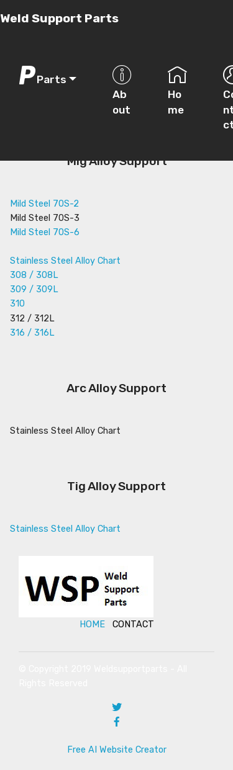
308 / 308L (34, 275)
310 (17, 303)
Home (177, 90)
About (122, 90)
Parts (42, 76)
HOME (92, 624)
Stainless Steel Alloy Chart (65, 261)
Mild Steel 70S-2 (44, 204)
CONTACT (133, 624)
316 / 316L (32, 333)
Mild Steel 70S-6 (45, 232)
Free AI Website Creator (117, 750)
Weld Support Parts (59, 18)
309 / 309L (34, 289)
